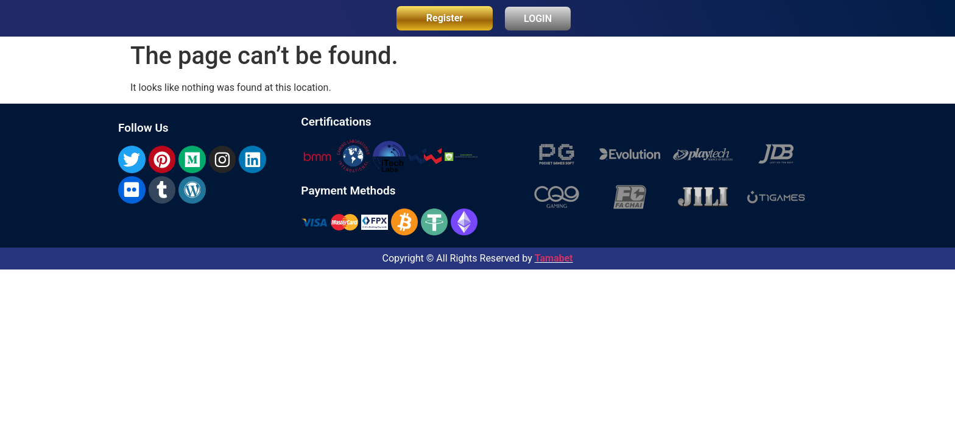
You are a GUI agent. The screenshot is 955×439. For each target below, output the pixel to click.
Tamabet (554, 258)
